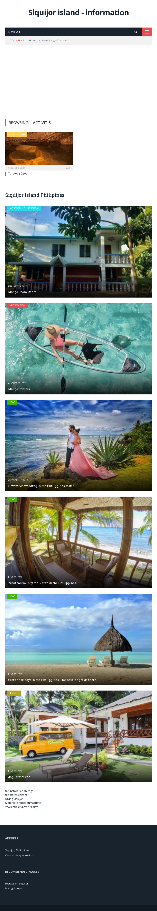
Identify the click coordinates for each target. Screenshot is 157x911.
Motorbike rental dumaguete (23, 803)
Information (17, 305)
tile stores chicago (16, 795)
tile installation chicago (19, 791)
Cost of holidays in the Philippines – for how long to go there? (53, 680)
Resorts (14, 693)
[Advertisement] (78, 81)
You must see (17, 134)
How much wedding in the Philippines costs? (41, 486)
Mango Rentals (19, 389)
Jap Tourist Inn (19, 777)
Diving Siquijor (14, 799)
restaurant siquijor (16, 883)
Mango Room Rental (23, 292)
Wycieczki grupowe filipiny (21, 807)
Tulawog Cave (17, 174)
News (12, 402)
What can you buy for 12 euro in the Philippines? (42, 583)
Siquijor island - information (78, 12)
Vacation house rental (24, 208)
